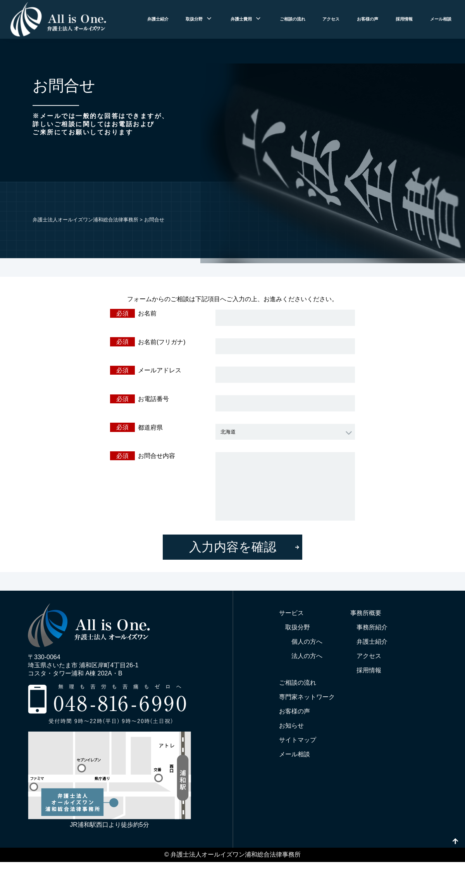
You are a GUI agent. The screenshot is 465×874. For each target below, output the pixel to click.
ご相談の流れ (292, 19)
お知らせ (291, 725)
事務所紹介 (372, 627)
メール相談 (440, 19)
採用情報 (404, 19)
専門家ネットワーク (307, 697)
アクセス (330, 19)
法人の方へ (306, 656)
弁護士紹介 (158, 19)
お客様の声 (367, 19)
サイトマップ (297, 740)
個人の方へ (306, 641)
